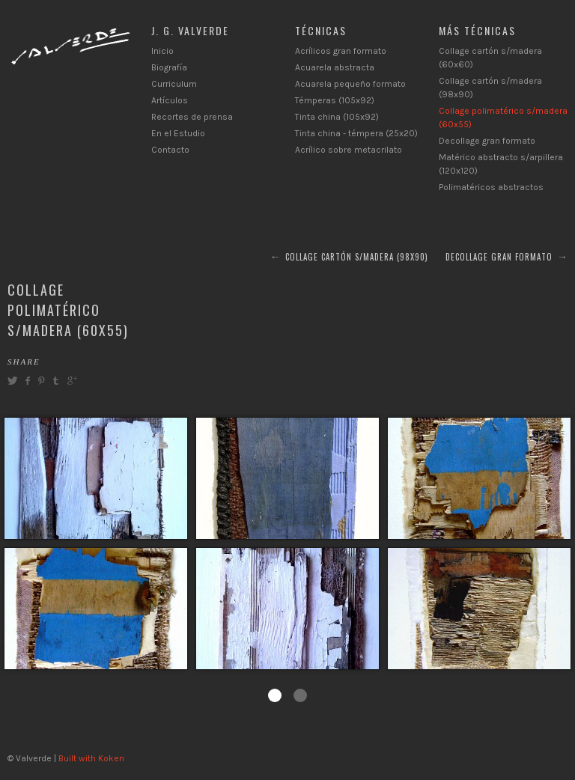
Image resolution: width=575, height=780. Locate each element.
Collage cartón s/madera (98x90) (356, 257)
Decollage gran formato (487, 140)
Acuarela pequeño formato (350, 84)
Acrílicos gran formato (340, 51)
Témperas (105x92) (334, 100)
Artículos (169, 100)
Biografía (169, 67)
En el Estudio (178, 133)
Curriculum (174, 84)
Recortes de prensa (192, 117)
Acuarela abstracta (334, 67)
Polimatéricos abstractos (491, 187)
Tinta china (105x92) (337, 117)
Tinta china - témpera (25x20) (356, 133)
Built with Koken (91, 758)
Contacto (170, 149)
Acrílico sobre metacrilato (348, 149)
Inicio (162, 51)
